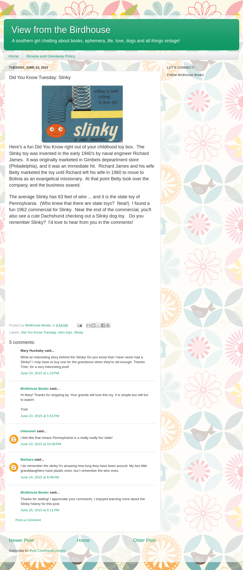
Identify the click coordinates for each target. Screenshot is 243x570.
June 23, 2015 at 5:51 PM (40, 416)
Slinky (78, 332)
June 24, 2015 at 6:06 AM (40, 477)
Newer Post (21, 540)
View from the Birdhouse (61, 30)
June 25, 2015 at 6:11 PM (40, 510)
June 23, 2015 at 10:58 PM (41, 444)
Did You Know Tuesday (38, 332)
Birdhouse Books (35, 388)
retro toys (65, 332)
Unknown (28, 431)
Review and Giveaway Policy (51, 56)
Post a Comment (28, 520)
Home (14, 56)
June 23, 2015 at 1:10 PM (40, 373)
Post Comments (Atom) (47, 551)
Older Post (144, 540)
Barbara (27, 459)
